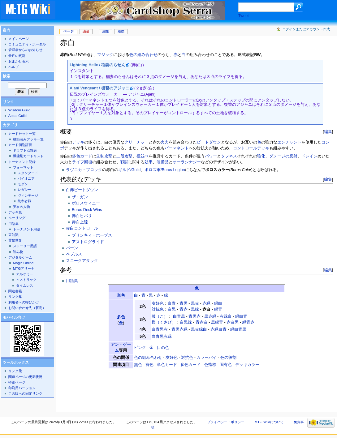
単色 (121, 295)
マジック (105, 55)
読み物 (18, 252)
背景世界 (15, 240)
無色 (138, 365)
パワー (211, 156)
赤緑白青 (218, 329)
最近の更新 (16, 56)
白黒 (172, 309)
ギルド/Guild (129, 170)
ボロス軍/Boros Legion (165, 170)
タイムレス (24, 285)
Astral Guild (17, 116)
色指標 (210, 365)
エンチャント (289, 142)
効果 (149, 162)
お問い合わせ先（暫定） (27, 308)
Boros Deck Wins (87, 210)
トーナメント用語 (26, 229)
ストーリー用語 (25, 246)
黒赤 (195, 303)
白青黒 (179, 316)
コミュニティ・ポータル (27, 44)
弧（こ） (160, 316)
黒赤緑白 (199, 329)
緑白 (218, 303)
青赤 (183, 309)
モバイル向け (14, 317)
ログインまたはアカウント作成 (306, 29)
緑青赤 (248, 322)
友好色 (158, 303)
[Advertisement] (172, 390)
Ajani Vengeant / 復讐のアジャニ (99, 88)
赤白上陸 (80, 222)
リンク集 (15, 296)
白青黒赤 (160, 329)
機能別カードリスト (28, 156)
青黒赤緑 (179, 329)
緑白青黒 (238, 329)
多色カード (82, 156)
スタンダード (28, 173)
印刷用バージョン (22, 388)
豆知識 (13, 235)
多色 (121, 317)
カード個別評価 (20, 145)
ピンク (140, 348)
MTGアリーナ (23, 268)
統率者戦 (24, 201)
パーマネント (177, 148)
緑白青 (241, 316)
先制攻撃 (104, 156)
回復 (88, 162)
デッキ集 (15, 212)
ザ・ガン (80, 197)
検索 (6, 76)
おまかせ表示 (18, 61)
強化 (261, 156)
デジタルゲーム (20, 257)
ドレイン (309, 156)
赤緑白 (226, 316)
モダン (23, 184)
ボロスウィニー (86, 203)
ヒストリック (26, 279)
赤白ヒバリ (82, 216)
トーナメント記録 (22, 162)
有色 (149, 365)
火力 (165, 142)
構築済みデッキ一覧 (28, 139)
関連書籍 (15, 291)
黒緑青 (217, 322)
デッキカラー (247, 365)
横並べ (142, 156)
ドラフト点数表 (25, 150)
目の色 (163, 348)
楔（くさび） (164, 322)
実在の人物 (21, 206)
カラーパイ (207, 357)
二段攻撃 (124, 156)
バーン (72, 248)
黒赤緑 (210, 316)
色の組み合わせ (143, 55)
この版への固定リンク (25, 393)
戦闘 (124, 162)
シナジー (193, 162)
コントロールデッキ (251, 148)
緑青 (218, 309)
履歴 (121, 31)
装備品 (163, 162)
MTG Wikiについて (268, 422)
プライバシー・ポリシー (225, 422)
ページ (68, 31)
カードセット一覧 (22, 133)
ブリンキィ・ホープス (92, 235)
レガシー (24, 189)
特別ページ (16, 382)
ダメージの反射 (283, 156)
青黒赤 (194, 316)
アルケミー (24, 274)
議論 (86, 31)
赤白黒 (233, 322)
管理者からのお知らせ (25, 50)
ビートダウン (209, 142)
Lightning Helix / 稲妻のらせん (97, 65)
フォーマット (23, 167)
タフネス (229, 156)
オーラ (179, 162)
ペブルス (74, 254)
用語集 (72, 281)
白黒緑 (186, 322)
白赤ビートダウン (82, 190)
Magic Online (23, 263)
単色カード (167, 365)
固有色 (226, 365)
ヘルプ (13, 67)
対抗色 (158, 309)
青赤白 (202, 322)
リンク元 (15, 371)
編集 (328, 131)
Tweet (243, 16)
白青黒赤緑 (162, 336)
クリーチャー (136, 142)
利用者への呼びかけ (23, 302)
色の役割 (228, 357)
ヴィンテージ (28, 195)
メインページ (18, 39)
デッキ (78, 142)
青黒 (183, 303)
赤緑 (206, 303)
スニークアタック (82, 261)
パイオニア (26, 178)
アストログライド (88, 242)
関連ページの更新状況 (25, 377)
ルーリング (16, 218)
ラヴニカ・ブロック (84, 170)
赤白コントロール (82, 228)
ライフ (78, 162)
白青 (172, 303)
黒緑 (195, 309)
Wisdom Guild (19, 110)
